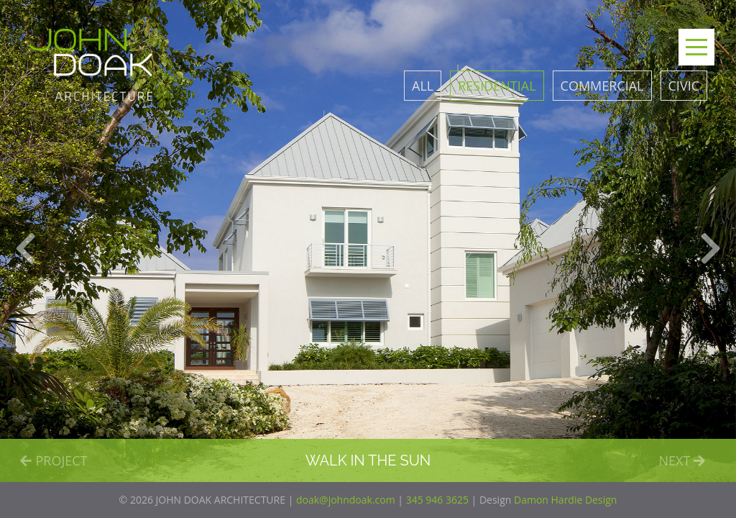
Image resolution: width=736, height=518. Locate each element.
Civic (683, 85)
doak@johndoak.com (345, 499)
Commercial (602, 85)
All (422, 85)
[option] (368, 241)
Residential (496, 85)
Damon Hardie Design (565, 499)
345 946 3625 (437, 499)
